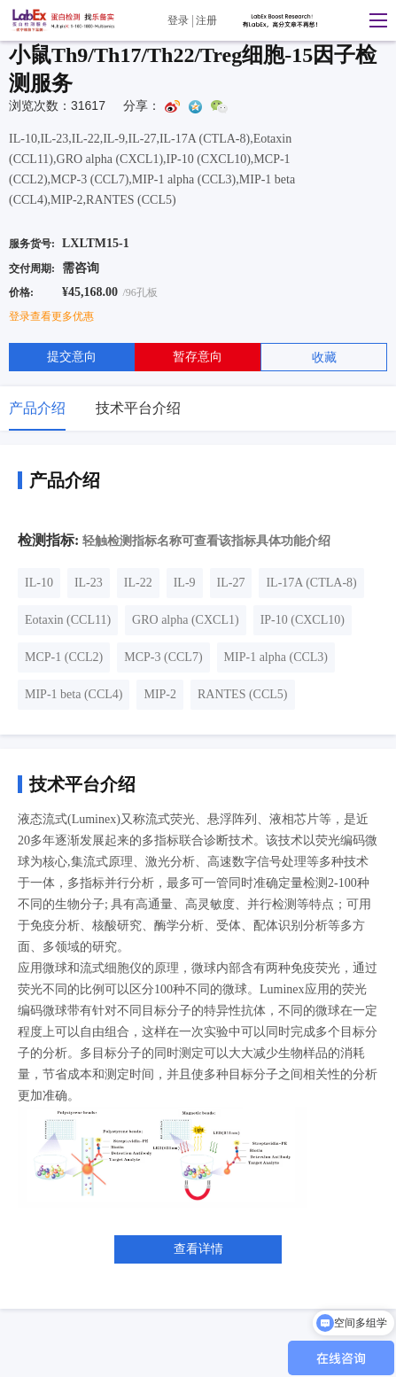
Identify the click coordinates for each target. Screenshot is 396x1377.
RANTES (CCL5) (243, 694)
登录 (178, 20)
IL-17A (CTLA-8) (311, 582)
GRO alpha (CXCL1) (185, 619)
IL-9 (185, 582)
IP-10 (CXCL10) (302, 619)
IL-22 (138, 582)
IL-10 (39, 582)
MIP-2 (160, 694)
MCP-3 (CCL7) (163, 657)
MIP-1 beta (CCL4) (73, 694)
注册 (206, 20)
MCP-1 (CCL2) (64, 657)
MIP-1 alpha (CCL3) (276, 657)
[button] (374, 20)
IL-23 (88, 582)
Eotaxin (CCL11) (68, 619)
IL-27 (231, 582)
